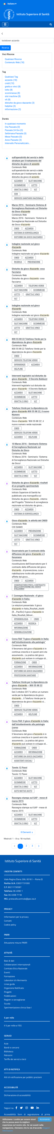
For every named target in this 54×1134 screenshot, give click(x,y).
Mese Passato (13, 136)
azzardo (11, 80)
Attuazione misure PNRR (15, 952)
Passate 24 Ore (14, 130)
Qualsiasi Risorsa (13, 59)
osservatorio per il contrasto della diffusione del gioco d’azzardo (29, 587)
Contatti (8, 931)
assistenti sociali (23, 761)
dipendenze (19, 364)
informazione (13, 109)
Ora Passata (12, 127)
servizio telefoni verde (26, 360)
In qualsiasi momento (15, 123)
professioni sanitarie (25, 675)
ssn (16, 194)
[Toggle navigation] (5, 24)
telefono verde (36, 286)
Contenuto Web (14, 62)
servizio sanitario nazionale (28, 198)
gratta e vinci (13, 86)
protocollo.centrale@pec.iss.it (22, 909)
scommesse (12, 93)
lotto (9, 90)
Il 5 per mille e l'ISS (13, 1035)
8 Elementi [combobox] (28, 832)
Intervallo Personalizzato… (17, 143)
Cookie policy (10, 934)
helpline (10, 106)
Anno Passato (13, 140)
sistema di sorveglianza (26, 233)
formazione (20, 662)
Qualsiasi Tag (11, 77)
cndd (9, 83)
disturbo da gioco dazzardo (20, 103)
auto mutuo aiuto (23, 791)
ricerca (18, 262)
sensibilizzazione (23, 632)
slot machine (13, 96)
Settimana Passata (15, 133)
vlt (7, 99)
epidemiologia (21, 619)
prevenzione (34, 262)
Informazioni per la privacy (16, 927)
